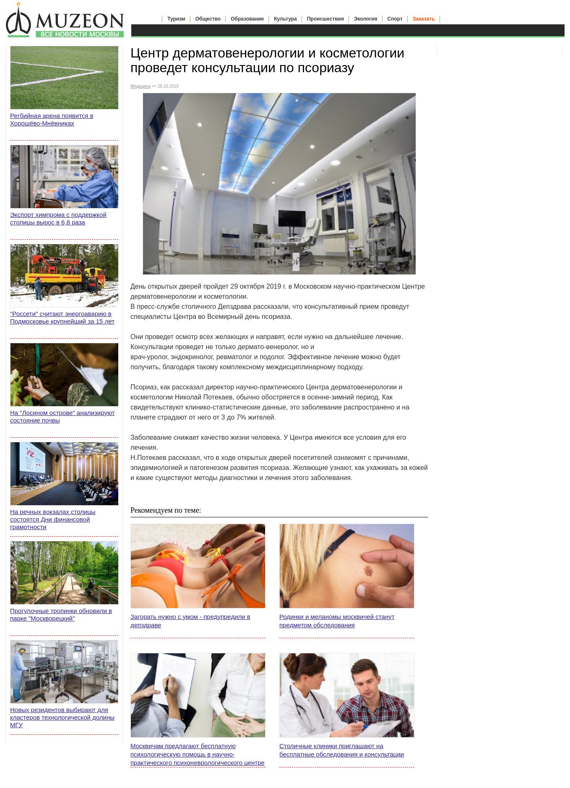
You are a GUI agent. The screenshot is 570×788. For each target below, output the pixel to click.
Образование (247, 19)
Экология (365, 19)
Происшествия (325, 19)
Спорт (395, 19)
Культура (285, 19)
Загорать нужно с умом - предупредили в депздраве (190, 621)
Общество (208, 19)
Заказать (424, 19)
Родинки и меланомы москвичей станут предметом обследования (337, 621)
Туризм (176, 19)
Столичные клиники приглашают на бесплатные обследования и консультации (341, 750)
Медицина (140, 86)
